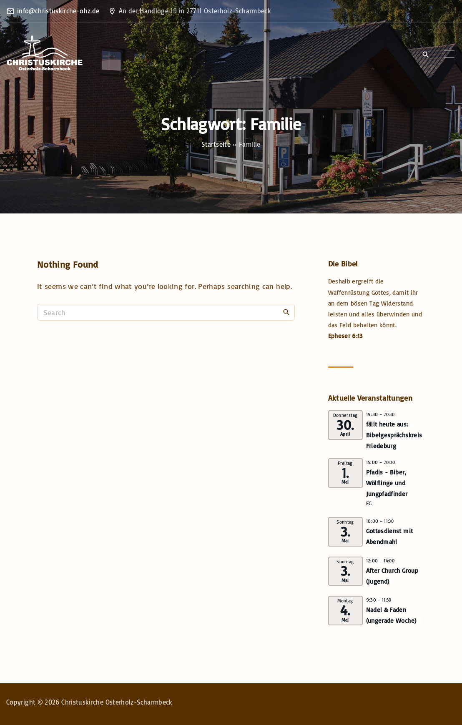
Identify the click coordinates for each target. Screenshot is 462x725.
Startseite (216, 144)
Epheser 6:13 (345, 336)
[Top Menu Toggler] (449, 54)
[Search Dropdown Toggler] (425, 54)
